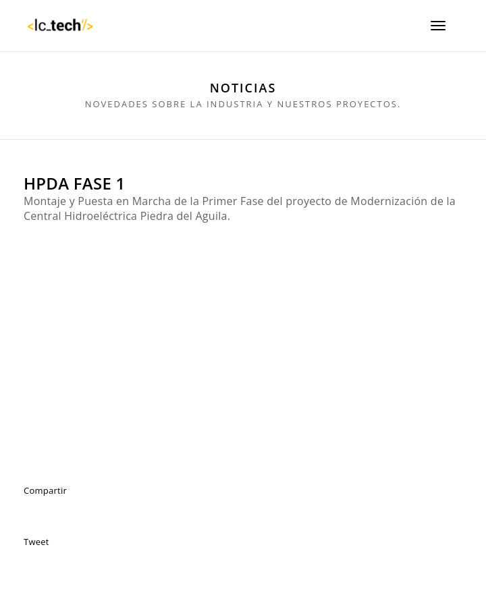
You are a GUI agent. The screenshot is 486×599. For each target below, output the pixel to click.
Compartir (45, 490)
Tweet (36, 542)
